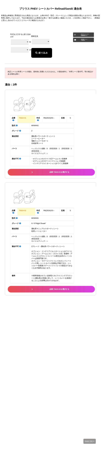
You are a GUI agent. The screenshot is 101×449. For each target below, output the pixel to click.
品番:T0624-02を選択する (59, 289)
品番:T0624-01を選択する (59, 172)
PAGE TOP (89, 441)
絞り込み (41, 53)
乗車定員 (34, 36)
